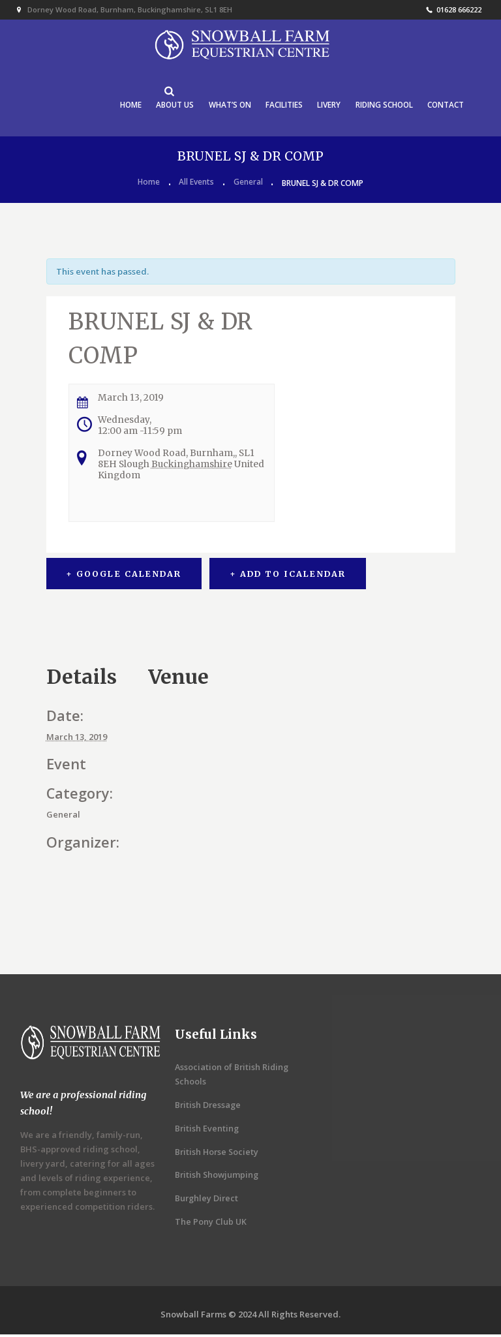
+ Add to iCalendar (290, 576)
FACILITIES (279, 106)
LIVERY (325, 106)
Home (149, 185)
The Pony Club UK (211, 1223)
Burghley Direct (207, 1200)
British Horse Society (218, 1154)
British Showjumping (218, 1177)
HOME (123, 106)
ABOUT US (168, 106)
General (248, 185)
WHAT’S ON (224, 106)
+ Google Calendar (123, 576)
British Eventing (207, 1130)
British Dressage (209, 1107)
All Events (196, 185)
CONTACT (445, 106)
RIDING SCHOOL (382, 106)
